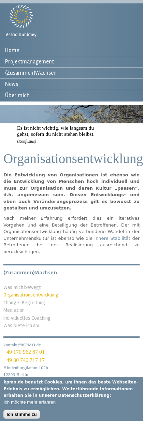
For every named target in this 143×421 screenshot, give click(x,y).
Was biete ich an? (21, 325)
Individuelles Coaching (27, 318)
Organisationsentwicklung (31, 295)
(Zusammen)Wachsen (31, 72)
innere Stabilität (112, 238)
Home (12, 50)
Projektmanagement (29, 61)
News (11, 84)
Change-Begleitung (24, 303)
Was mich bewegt (22, 287)
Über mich (17, 95)
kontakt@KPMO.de (22, 344)
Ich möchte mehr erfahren (29, 404)
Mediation (14, 310)
